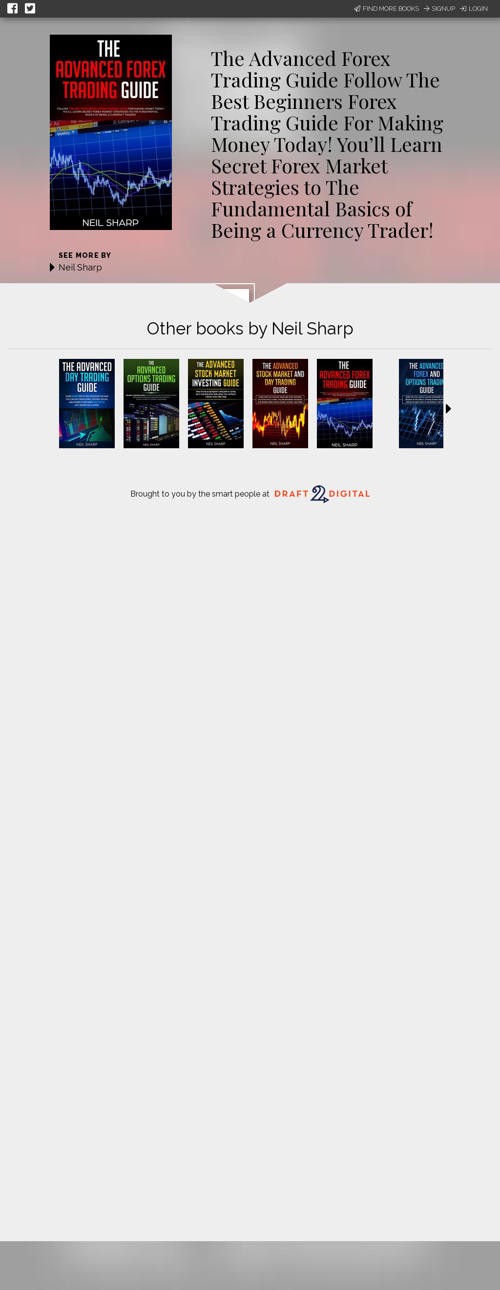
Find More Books (386, 8)
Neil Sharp (80, 267)
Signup (439, 8)
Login (474, 8)
